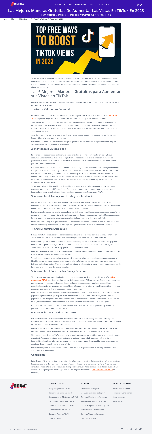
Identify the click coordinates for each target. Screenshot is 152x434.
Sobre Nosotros (119, 397)
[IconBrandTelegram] (136, 429)
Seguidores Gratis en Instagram (93, 401)
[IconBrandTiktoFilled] (126, 429)
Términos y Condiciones (122, 393)
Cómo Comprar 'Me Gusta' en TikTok (63, 397)
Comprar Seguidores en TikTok (61, 405)
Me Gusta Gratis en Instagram (93, 393)
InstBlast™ (19, 429)
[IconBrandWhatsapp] (131, 429)
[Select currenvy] (137, 4)
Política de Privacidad (121, 388)
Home (5, 19)
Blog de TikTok (55, 418)
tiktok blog (23, 19)
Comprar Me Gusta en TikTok (60, 393)
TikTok (68, 4)
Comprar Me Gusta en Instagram (94, 397)
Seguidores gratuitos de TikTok (61, 401)
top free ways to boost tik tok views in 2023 (47, 19)
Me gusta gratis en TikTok (59, 388)
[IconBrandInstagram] (122, 429)
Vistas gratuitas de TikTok (59, 410)
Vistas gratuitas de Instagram (93, 410)
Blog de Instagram (88, 418)
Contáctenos (103, 4)
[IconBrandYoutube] (140, 429)
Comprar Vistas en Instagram (92, 414)
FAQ (91, 4)
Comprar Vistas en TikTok (102, 370)
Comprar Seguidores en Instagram (95, 405)
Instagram (81, 4)
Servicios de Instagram (90, 388)
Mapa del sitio (118, 401)
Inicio (58, 4)
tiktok (13, 19)
